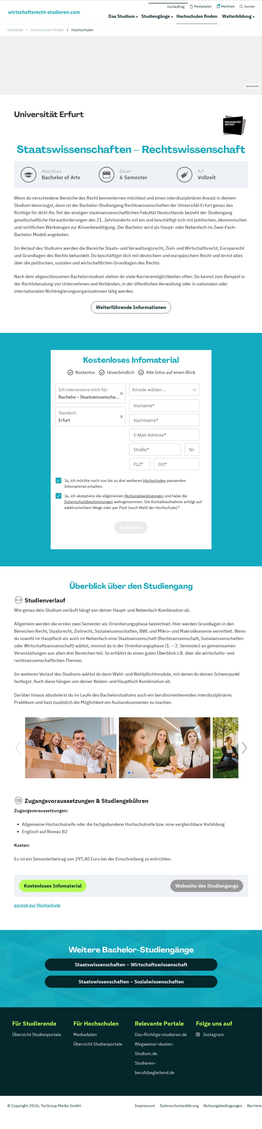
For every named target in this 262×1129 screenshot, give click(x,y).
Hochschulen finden (196, 16)
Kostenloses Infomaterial (53, 885)
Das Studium (121, 16)
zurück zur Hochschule (37, 905)
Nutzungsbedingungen (144, 495)
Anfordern (131, 527)
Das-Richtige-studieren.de (161, 1034)
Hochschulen (154, 480)
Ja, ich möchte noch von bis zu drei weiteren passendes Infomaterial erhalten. (125, 483)
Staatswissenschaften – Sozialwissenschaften (131, 981)
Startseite (15, 30)
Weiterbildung (237, 16)
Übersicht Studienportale (36, 1034)
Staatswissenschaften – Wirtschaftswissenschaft (131, 964)
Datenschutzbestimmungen (88, 501)
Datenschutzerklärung (179, 1105)
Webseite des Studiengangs (206, 885)
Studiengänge (155, 16)
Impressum (145, 1105)
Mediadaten (85, 1034)
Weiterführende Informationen (131, 307)
